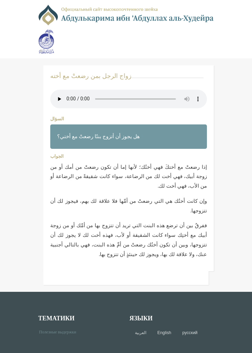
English (164, 332)
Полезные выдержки (60, 331)
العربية (140, 332)
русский (189, 332)
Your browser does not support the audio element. (128, 99)
